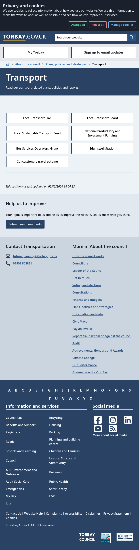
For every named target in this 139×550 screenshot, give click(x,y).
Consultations (82, 292)
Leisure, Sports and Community (62, 460)
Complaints (54, 514)
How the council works (88, 256)
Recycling (56, 418)
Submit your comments (25, 224)
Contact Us (13, 514)
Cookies (11, 518)
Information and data (87, 314)
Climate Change (83, 358)
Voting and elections (86, 285)
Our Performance (84, 365)
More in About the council (99, 246)
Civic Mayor (80, 321)
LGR (52, 496)
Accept (78, 25)
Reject (97, 25)
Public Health (58, 482)
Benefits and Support (21, 425)
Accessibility (73, 514)
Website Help (33, 514)
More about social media (110, 435)
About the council (27, 64)
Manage (122, 25)
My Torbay (36, 52)
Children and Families (64, 451)
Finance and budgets (87, 300)
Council (11, 461)
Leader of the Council (87, 271)
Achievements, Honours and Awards (97, 351)
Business (55, 472)
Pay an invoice (82, 329)
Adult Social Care (18, 482)
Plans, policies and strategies (66, 64)
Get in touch (81, 278)
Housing (55, 425)
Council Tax (14, 418)
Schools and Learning (21, 451)
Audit (76, 343)
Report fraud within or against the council (101, 336)
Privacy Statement (116, 514)
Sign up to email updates (103, 52)
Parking (54, 432)
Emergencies (15, 489)
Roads (10, 442)
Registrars (13, 432)
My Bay (11, 496)
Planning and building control (64, 441)
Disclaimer (92, 514)
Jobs (9, 503)
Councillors (80, 263)
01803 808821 (22, 263)
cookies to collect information (33, 11)
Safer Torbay (58, 489)
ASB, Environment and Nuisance (21, 472)
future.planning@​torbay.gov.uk (35, 256)
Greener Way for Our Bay (90, 372)
